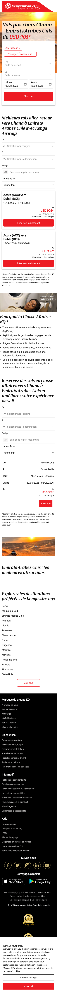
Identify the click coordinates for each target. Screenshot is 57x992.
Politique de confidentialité (14, 780)
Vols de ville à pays (39, 900)
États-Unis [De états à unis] (7, 674)
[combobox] (30, 146)
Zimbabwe (7, 669)
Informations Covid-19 (12, 846)
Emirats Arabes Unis (13, 615)
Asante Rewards (9, 709)
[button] (20, 54)
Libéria (5, 625)
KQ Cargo (6, 714)
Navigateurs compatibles (13, 793)
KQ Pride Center (9, 718)
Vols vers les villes (28, 892)
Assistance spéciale (11, 762)
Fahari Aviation (9, 722)
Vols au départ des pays (19, 900)
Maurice (6, 649)
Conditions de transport (13, 784)
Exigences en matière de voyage (16, 842)
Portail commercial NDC (13, 753)
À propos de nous (10, 705)
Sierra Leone (9, 635)
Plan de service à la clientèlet (15, 802)
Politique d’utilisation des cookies (17, 797)
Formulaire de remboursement (16, 850)
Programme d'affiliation (13, 749)
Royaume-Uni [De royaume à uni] (9, 659)
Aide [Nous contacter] (12, 828)
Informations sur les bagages (15, 766)
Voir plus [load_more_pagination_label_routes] (28, 682)
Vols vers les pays (11, 892)
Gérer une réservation (12, 740)
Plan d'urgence (9, 806)
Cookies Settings (28, 977)
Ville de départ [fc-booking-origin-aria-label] (13, 65)
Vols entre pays (44, 892)
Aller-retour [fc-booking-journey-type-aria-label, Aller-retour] (11, 48)
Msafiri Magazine (10, 727)
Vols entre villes (16, 896)
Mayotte (6, 654)
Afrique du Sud (10, 610)
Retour (34, 82)
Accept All (28, 986)
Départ (8, 82)
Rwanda (6, 620)
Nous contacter (9, 824)
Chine (5, 640)
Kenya (5, 606)
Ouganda (7, 645)
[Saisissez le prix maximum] (31, 172)
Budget (5, 165)
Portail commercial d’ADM (14, 758)
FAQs (4, 833)
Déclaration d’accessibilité (14, 811)
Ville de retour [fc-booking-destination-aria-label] (13, 75)
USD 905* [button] (19, 37)
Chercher (28, 96)
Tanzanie (7, 630)
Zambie (6, 664)
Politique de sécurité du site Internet (18, 788)
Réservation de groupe (12, 744)
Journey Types (8, 178)
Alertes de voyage (10, 837)
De (6, 61)
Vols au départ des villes (35, 896)
